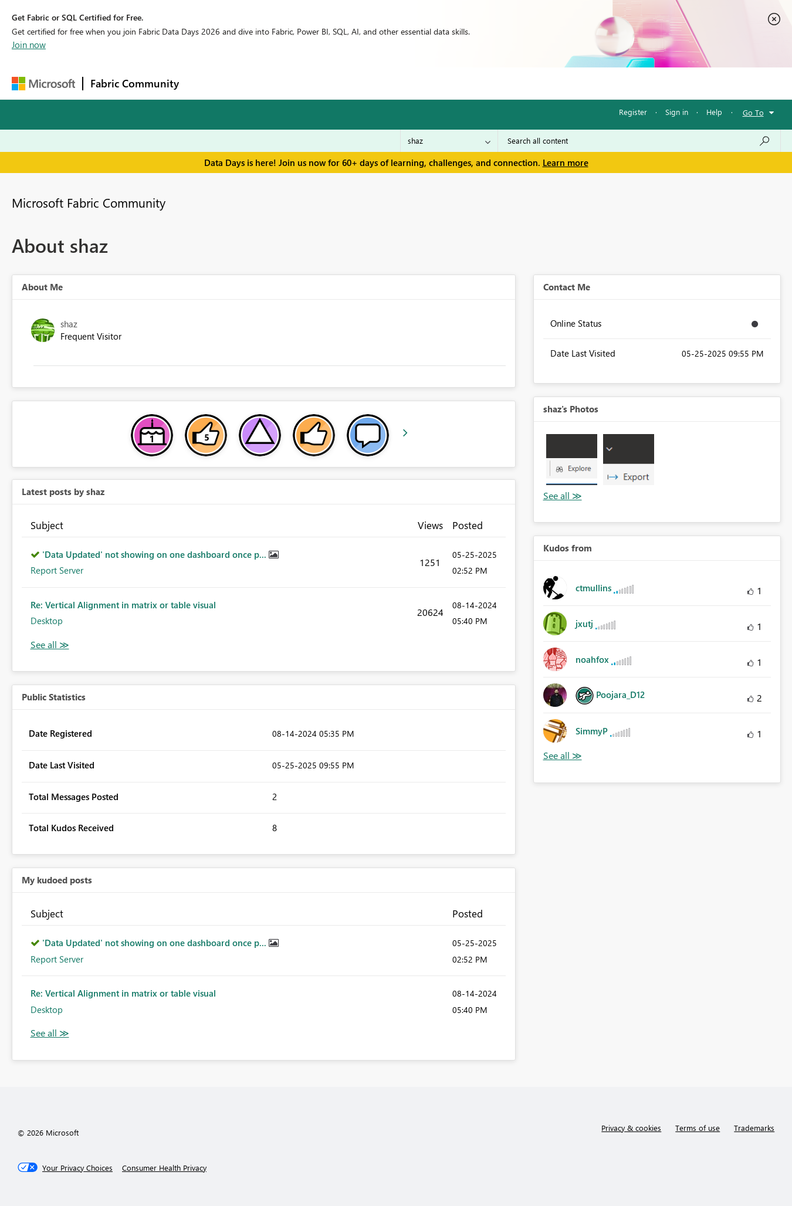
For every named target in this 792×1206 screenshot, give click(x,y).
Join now (29, 44)
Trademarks (754, 1128)
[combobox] (639, 141)
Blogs (410, 83)
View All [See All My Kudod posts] (50, 1033)
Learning (455, 83)
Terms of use (697, 1128)
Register (633, 112)
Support (505, 83)
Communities (358, 83)
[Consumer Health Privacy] (164, 1167)
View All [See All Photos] (562, 496)
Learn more (565, 162)
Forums (205, 83)
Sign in (676, 112)
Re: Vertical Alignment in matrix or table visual (123, 605)
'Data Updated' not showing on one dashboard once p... (155, 554)
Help (714, 112)
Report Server (57, 570)
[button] (571, 459)
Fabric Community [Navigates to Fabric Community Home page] (134, 83)
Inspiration (257, 83)
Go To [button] (753, 112)
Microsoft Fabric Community (88, 202)
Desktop (47, 620)
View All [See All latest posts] (50, 645)
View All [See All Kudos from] (562, 756)
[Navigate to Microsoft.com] (43, 83)
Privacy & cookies (631, 1128)
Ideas (305, 83)
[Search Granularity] (449, 141)
